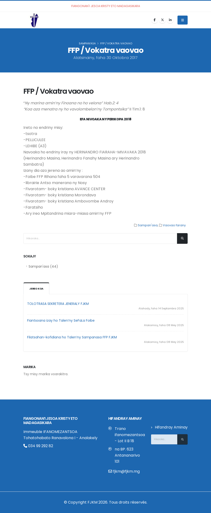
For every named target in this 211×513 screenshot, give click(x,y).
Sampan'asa (87, 43)
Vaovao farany (174, 225)
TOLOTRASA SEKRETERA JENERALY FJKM (58, 303)
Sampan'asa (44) (43, 266)
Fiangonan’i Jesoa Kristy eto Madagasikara (50, 420)
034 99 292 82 (38, 446)
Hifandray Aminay (171, 427)
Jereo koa (36, 289)
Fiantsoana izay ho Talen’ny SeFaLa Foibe (61, 320)
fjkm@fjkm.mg (126, 471)
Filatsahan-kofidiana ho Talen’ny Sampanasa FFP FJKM (72, 337)
